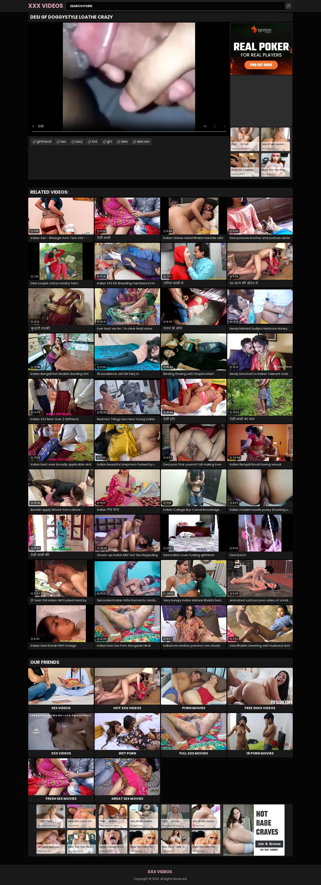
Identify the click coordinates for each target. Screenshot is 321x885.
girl (109, 141)
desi (124, 141)
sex (63, 141)
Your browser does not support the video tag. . (129, 79)
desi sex (143, 141)
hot (94, 141)
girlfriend (44, 141)
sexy (79, 141)
